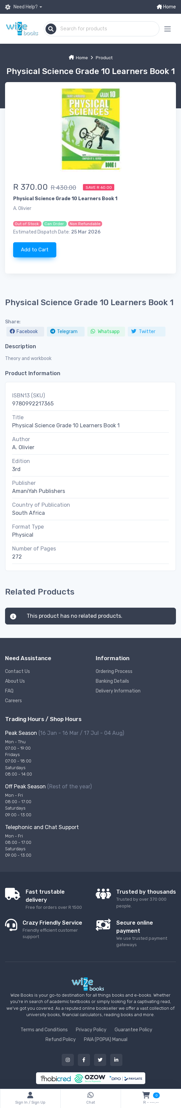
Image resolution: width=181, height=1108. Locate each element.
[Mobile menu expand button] (167, 28)
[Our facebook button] (84, 1060)
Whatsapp (105, 331)
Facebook (24, 331)
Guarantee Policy (133, 1030)
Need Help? (21, 7)
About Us (15, 681)
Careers (13, 701)
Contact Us (17, 671)
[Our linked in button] (116, 1060)
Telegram (64, 331)
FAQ (9, 691)
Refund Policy (61, 1039)
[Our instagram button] (68, 1060)
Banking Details (112, 681)
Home (166, 7)
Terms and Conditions (44, 1030)
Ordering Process (114, 671)
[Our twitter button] (100, 1060)
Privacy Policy (91, 1030)
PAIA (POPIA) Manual (105, 1039)
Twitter (143, 331)
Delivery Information (118, 691)
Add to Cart (35, 250)
